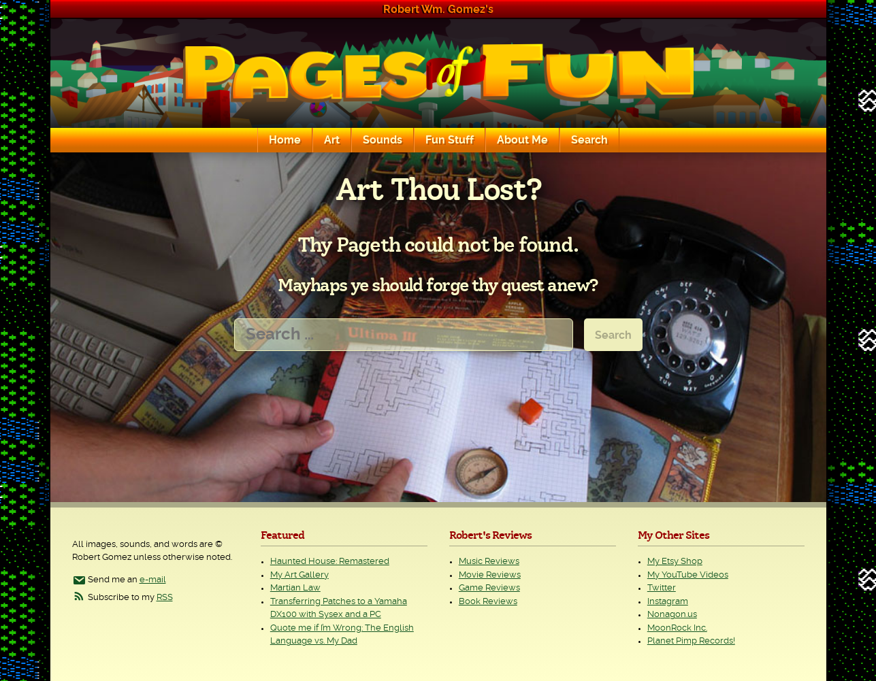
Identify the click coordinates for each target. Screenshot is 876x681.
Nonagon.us (672, 614)
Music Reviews (489, 561)
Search (589, 140)
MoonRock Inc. (677, 628)
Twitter (661, 588)
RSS (165, 597)
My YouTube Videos (687, 575)
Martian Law (295, 588)
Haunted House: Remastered (329, 561)
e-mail (153, 580)
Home (285, 140)
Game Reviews (489, 588)
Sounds (382, 140)
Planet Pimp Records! (691, 641)
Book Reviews (488, 601)
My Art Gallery (299, 575)
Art (332, 140)
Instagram (667, 601)
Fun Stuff (449, 140)
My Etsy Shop (674, 561)
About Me (522, 140)
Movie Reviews (490, 575)
